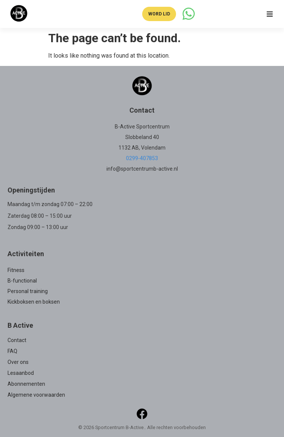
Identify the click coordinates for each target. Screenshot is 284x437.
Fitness (16, 270)
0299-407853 (142, 158)
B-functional (22, 281)
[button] (269, 14)
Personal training (28, 291)
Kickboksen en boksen (34, 302)
